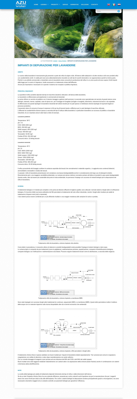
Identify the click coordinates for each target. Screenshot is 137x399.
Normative (74, 4)
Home (36, 4)
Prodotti (54, 4)
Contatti (94, 4)
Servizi (65, 4)
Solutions (62, 61)
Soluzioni (85, 4)
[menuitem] (108, 4)
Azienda (44, 4)
